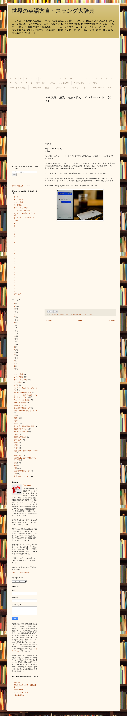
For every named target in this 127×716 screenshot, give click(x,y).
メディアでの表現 (20, 402)
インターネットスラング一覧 (24, 218)
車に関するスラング (21, 429)
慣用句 (16, 418)
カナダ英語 (92, 83)
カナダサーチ (18, 689)
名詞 (15, 468)
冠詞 (15, 415)
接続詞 (16, 442)
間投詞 (16, 421)
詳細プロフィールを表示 (20, 572)
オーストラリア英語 (18, 88)
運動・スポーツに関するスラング (26, 411)
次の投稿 (48, 320)
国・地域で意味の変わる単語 (24, 426)
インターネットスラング (79, 88)
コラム (52, 83)
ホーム (80, 320)
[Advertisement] (63, 57)
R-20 (109, 88)
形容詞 (16, 423)
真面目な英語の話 (20, 437)
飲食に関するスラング (22, 408)
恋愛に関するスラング (22, 476)
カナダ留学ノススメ (21, 692)
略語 (15, 473)
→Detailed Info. (19, 695)
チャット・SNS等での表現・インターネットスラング (69, 314)
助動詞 (16, 434)
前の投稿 (111, 320)
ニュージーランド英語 (40, 88)
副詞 (15, 465)
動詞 (15, 463)
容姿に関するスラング (22, 471)
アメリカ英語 (78, 83)
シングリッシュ (59, 88)
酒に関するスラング (21, 432)
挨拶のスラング (19, 405)
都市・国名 (18, 455)
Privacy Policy (98, 88)
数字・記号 (40, 83)
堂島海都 (28, 485)
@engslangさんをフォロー (21, 186)
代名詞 (90, 314)
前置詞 (16, 445)
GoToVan (17, 682)
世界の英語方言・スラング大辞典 (53, 11)
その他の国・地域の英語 (22, 392)
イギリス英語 (64, 83)
